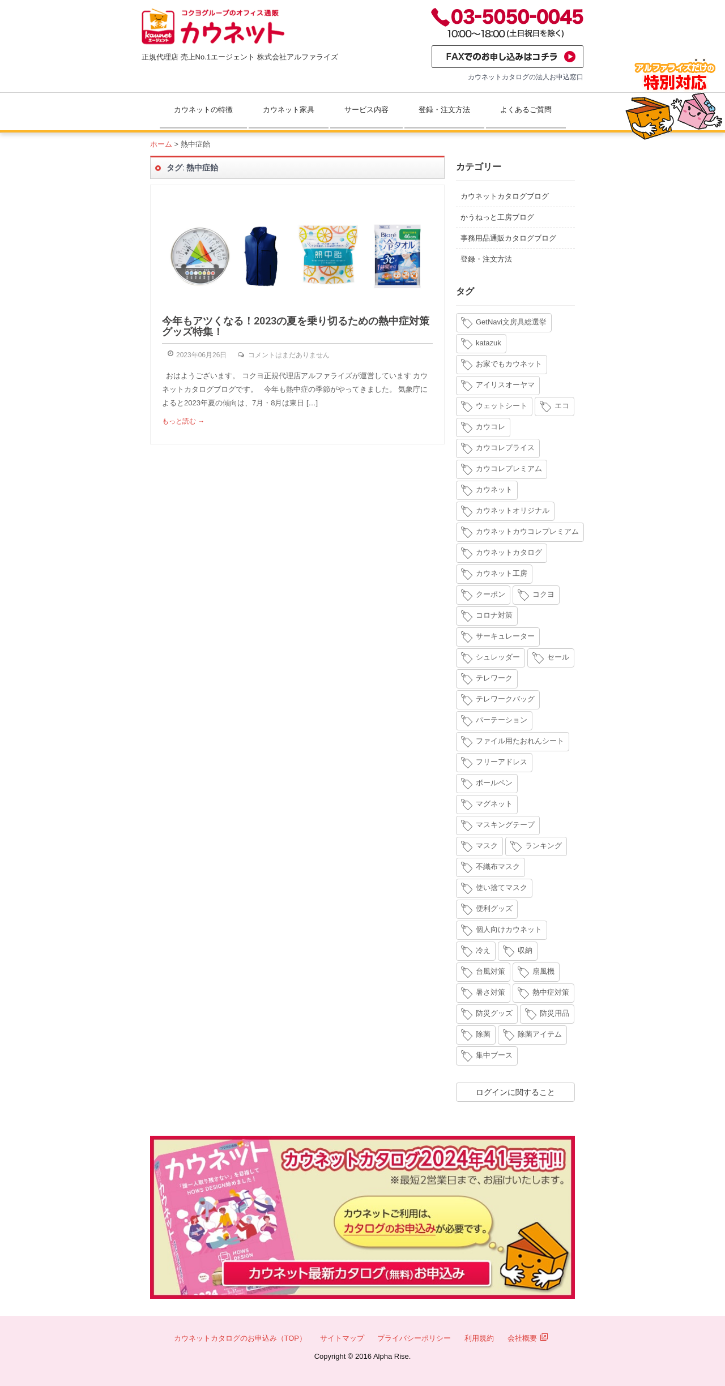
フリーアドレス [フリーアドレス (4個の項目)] (501, 762)
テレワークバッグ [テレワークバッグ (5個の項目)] (505, 699)
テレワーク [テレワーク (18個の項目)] (494, 678)
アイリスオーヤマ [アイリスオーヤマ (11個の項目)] (505, 384)
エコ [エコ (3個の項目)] (562, 405)
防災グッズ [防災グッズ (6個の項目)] (494, 1013)
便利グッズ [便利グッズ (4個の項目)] (494, 908)
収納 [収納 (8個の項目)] (525, 950)
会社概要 (528, 1338)
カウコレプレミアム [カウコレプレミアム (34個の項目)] (509, 468)
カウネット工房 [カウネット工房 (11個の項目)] (501, 573)
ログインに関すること (515, 1092)
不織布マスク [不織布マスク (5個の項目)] (498, 866)
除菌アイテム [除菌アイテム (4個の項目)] (540, 1034)
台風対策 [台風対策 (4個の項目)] (490, 971)
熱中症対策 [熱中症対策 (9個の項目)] (550, 992)
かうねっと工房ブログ (497, 217)
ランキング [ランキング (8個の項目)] (543, 845)
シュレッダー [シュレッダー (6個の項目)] (498, 657)
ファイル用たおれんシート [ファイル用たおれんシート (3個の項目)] (520, 741)
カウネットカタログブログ (504, 196)
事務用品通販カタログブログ (508, 238)
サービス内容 (366, 109)
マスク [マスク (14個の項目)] (487, 845)
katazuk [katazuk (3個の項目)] (488, 343)
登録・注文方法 (444, 109)
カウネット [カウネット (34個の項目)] (494, 489)
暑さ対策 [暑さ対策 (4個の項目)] (490, 992)
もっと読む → (183, 421)
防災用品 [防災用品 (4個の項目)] (554, 1013)
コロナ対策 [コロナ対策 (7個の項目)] (494, 615)
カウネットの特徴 (203, 109)
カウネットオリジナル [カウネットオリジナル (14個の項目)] (512, 510)
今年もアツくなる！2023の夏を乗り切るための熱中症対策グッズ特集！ (295, 326)
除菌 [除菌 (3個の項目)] (483, 1034)
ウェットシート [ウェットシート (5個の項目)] (501, 405)
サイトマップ (342, 1338)
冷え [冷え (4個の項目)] (483, 950)
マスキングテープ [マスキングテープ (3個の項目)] (505, 824)
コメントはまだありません (289, 355)
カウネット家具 (288, 109)
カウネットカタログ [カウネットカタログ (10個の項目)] (509, 552)
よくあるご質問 (526, 109)
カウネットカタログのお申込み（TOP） (240, 1338)
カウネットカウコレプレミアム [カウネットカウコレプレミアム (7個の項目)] (527, 531)
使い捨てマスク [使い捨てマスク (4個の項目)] (501, 887)
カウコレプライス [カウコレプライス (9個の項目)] (505, 447)
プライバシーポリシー (414, 1338)
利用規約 (479, 1338)
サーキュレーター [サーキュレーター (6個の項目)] (505, 636)
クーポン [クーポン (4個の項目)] (490, 594)
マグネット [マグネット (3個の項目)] (494, 803)
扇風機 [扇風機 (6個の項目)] (543, 971)
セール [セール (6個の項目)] (558, 657)
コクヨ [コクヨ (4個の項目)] (543, 594)
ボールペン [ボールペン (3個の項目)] (494, 782)
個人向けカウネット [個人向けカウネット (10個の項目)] (509, 929)
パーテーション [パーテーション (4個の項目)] (501, 720)
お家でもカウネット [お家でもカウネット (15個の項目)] (509, 364)
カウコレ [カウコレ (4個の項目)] (490, 426)
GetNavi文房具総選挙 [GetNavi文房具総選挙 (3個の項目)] (511, 322)
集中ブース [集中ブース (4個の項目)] (494, 1055)
